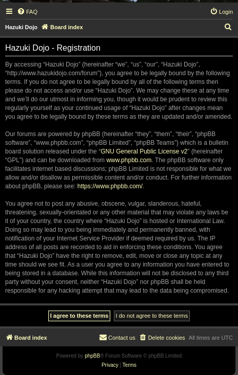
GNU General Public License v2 (144, 151)
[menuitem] (27, 12)
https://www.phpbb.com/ (110, 186)
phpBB (92, 356)
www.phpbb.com (128, 160)
